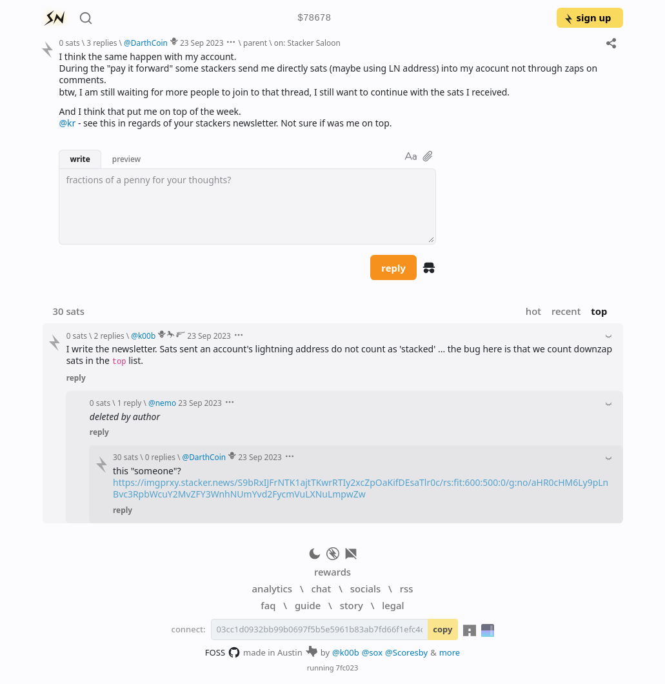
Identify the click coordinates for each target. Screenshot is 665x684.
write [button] (80, 159)
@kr (67, 123)
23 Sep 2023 (202, 42)
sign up (587, 17)
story (351, 605)
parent (255, 42)
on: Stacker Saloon (307, 42)
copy (442, 629)
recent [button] (566, 311)
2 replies (109, 335)
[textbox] (247, 206)
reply (393, 267)
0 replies (160, 457)
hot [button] (533, 311)
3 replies (101, 42)
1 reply (129, 402)
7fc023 (347, 667)
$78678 (314, 18)
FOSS (223, 652)
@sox (372, 652)
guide (308, 605)
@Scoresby (406, 652)
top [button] (599, 311)
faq (268, 605)
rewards (332, 571)
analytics (272, 588)
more (450, 652)
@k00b (345, 652)
